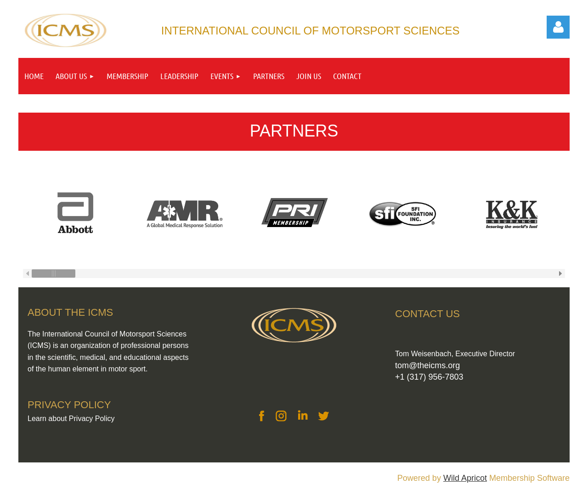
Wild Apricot (465, 478)
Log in (558, 27)
